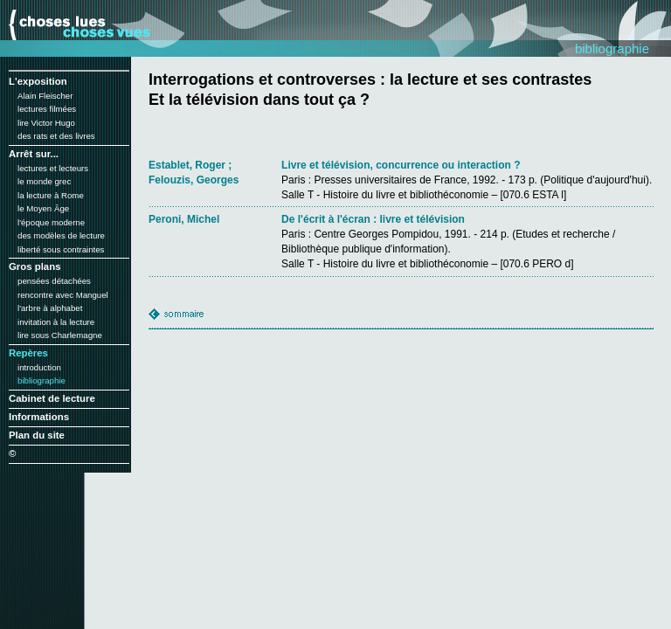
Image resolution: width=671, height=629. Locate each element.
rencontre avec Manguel (62, 295)
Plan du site (37, 435)
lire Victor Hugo (46, 123)
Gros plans (35, 266)
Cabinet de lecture (52, 398)
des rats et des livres (56, 136)
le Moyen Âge (43, 208)
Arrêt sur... (34, 154)
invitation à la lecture (55, 322)
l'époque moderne (51, 222)
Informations (39, 416)
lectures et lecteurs (52, 168)
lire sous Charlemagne (59, 335)
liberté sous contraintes (60, 249)
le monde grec (44, 181)
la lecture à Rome (50, 195)
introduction (39, 367)
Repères (28, 353)
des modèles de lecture (61, 235)
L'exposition (38, 81)
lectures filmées (46, 109)
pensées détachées (54, 281)
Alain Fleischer (45, 95)
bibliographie (41, 380)
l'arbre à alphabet (49, 308)
